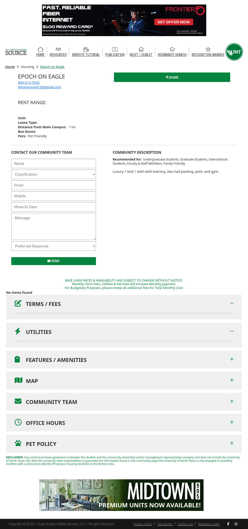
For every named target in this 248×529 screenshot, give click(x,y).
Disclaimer (165, 524)
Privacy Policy (143, 524)
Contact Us (185, 524)
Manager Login (209, 524)
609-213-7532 (28, 82)
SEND (53, 261)
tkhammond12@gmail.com (39, 87)
